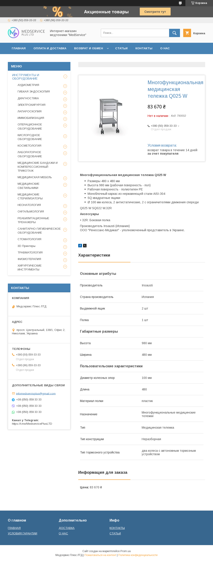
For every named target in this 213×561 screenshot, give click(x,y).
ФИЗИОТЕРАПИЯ (29, 259)
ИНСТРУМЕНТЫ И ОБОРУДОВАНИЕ (25, 76)
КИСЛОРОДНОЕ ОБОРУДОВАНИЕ (30, 137)
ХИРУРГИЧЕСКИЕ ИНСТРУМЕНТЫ (30, 267)
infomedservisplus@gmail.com (36, 393)
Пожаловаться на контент (100, 555)
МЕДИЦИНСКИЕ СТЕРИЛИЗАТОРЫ (30, 196)
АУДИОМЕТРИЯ (28, 85)
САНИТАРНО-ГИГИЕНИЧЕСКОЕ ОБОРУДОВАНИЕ (39, 230)
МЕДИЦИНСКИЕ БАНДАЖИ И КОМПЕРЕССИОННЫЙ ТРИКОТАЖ (38, 166)
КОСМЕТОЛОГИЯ (29, 145)
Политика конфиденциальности (138, 555)
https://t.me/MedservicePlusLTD (32, 423)
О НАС (165, 48)
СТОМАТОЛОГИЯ (29, 239)
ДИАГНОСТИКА (28, 98)
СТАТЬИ (121, 48)
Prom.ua (125, 551)
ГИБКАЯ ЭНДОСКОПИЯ (34, 91)
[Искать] (174, 33)
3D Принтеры (26, 246)
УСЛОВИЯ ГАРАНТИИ (22, 533)
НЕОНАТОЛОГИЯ (29, 205)
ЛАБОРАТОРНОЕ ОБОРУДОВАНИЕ (30, 154)
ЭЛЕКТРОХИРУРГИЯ (31, 104)
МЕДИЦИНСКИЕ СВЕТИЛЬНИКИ (28, 185)
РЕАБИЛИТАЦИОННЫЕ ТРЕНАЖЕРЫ (33, 220)
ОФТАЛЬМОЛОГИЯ (31, 211)
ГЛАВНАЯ (19, 48)
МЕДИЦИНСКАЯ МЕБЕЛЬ (35, 177)
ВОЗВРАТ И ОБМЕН (88, 48)
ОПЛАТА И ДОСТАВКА (49, 48)
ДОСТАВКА (67, 528)
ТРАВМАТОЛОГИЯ (30, 252)
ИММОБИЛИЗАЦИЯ (31, 118)
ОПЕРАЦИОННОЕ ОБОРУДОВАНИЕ (30, 126)
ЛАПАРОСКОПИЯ (30, 111)
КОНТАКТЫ (143, 48)
